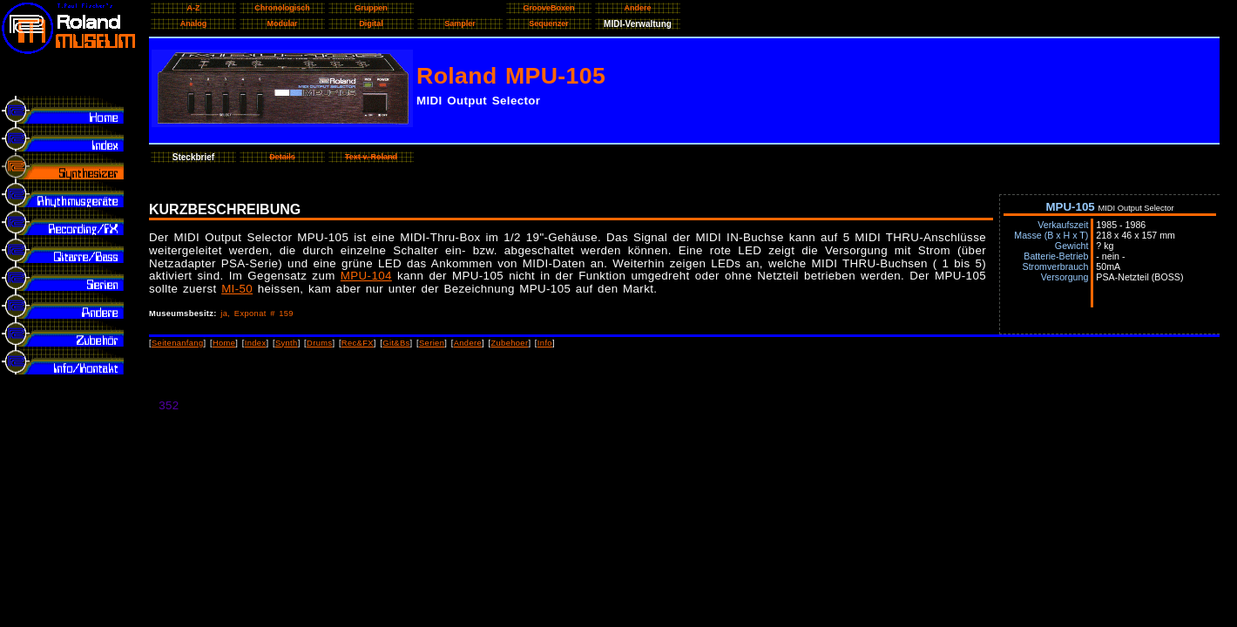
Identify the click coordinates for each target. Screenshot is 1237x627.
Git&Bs (395, 343)
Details (282, 156)
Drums (319, 343)
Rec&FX (357, 343)
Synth (286, 343)
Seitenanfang (178, 343)
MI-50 (237, 288)
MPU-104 (366, 275)
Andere (468, 343)
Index (256, 343)
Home (224, 343)
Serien (431, 343)
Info (544, 343)
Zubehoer (509, 343)
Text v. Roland (371, 156)
